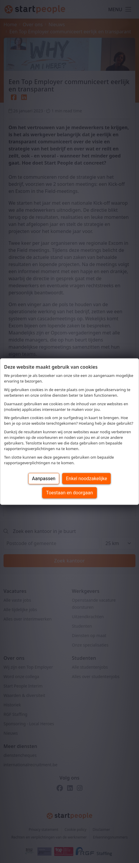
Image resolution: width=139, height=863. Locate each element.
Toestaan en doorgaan (69, 492)
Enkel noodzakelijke (86, 478)
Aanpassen (44, 478)
